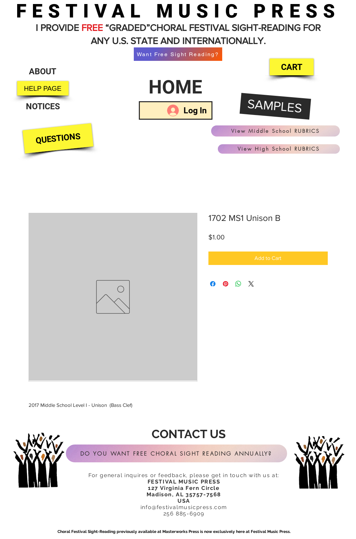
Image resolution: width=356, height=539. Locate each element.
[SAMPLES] (275, 106)
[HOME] (175, 87)
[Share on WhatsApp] (238, 284)
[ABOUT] (43, 71)
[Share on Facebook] (213, 284)
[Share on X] (251, 284)
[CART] (292, 67)
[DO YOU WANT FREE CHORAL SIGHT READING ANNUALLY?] (176, 453)
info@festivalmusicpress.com (184, 507)
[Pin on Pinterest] (226, 284)
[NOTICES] (43, 106)
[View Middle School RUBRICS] (275, 131)
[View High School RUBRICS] (279, 149)
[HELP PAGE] (43, 88)
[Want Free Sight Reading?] (178, 54)
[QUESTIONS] (57, 138)
